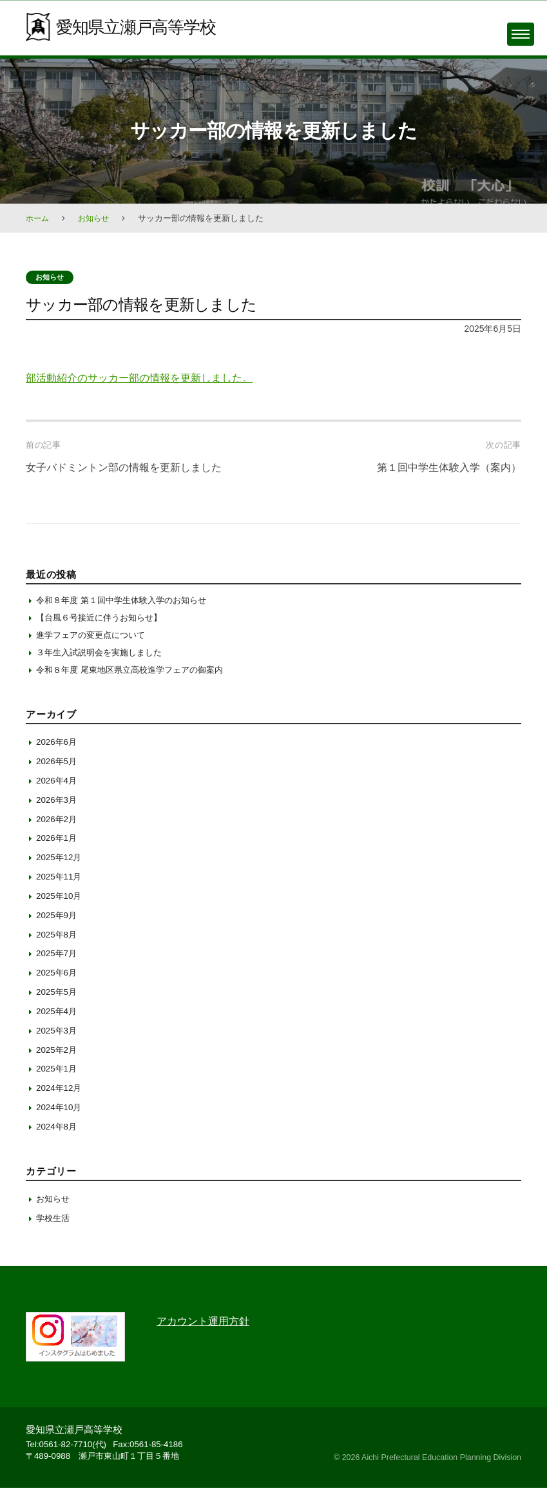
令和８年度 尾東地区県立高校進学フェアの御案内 (136, 673)
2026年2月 (57, 822)
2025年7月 (57, 957)
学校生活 (54, 1222)
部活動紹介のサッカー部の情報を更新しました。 (146, 378)
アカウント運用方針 (206, 1325)
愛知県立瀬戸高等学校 (138, 27)
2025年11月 (60, 880)
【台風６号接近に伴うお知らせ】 (105, 618)
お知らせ (96, 218)
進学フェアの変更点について (94, 636)
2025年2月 (57, 1053)
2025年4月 (57, 1015)
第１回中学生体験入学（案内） (444, 467)
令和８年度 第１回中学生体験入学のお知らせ (127, 600)
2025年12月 (60, 861)
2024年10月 (60, 1111)
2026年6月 (57, 745)
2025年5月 (57, 995)
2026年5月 (57, 765)
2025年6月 (57, 976)
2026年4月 (57, 784)
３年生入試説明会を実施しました (103, 654)
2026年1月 (57, 841)
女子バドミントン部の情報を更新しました (130, 467)
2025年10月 (60, 899)
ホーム (38, 218)
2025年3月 (57, 1034)
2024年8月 (57, 1130)
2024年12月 (60, 1091)
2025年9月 (57, 919)
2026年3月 (57, 803)
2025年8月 (57, 937)
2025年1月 (57, 1072)
